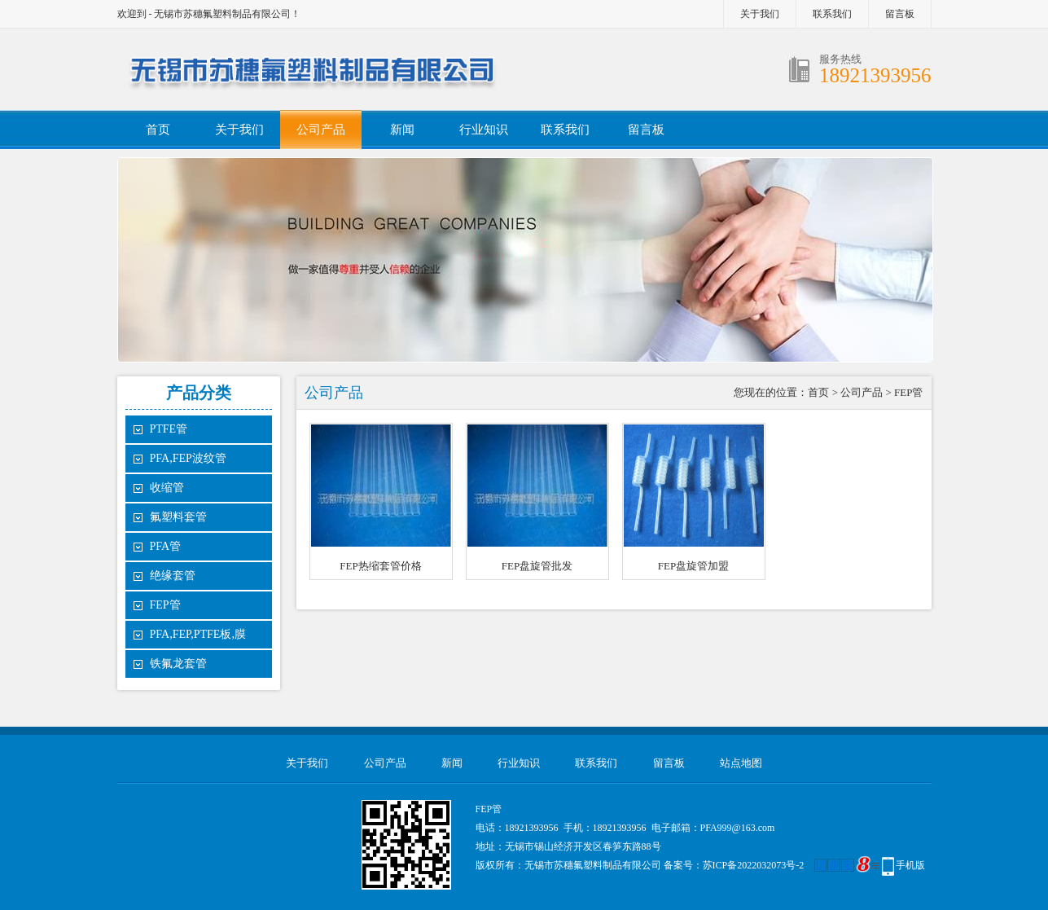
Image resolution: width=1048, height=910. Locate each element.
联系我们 (832, 14)
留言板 (899, 14)
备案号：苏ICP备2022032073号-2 (734, 865)
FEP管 (165, 605)
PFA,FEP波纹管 (188, 458)
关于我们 (759, 14)
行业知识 (483, 129)
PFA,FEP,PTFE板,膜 (198, 634)
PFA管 (166, 546)
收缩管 (167, 487)
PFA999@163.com (737, 827)
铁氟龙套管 (178, 663)
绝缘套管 (172, 575)
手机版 (910, 865)
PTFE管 (169, 429)
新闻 (402, 129)
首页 (158, 129)
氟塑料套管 (178, 517)
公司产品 (320, 129)
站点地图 (741, 763)
